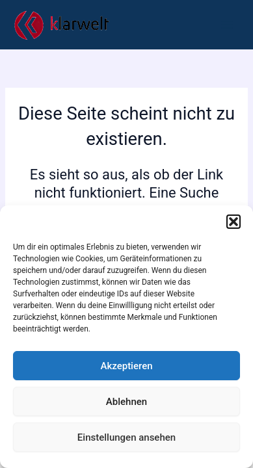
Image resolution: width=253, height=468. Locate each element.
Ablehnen (126, 402)
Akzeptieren (126, 366)
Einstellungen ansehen (126, 437)
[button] (233, 221)
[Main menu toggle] (227, 25)
